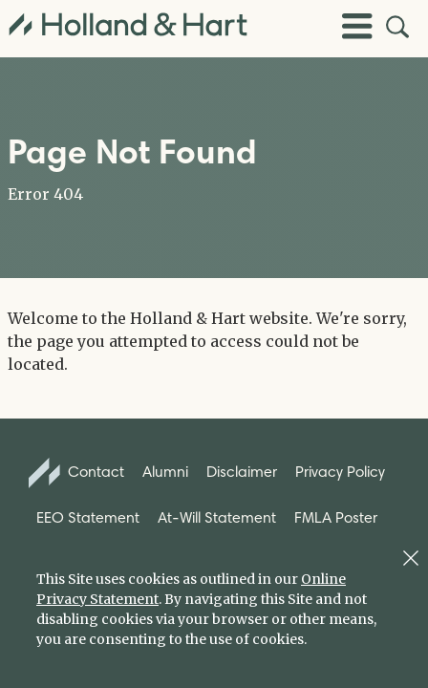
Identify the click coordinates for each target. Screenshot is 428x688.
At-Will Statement (217, 517)
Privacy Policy (340, 471)
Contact (76, 473)
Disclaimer (241, 471)
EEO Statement (87, 517)
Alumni (165, 471)
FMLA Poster (335, 517)
